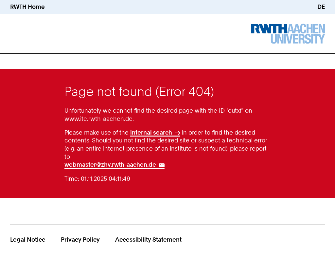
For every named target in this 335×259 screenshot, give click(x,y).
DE (321, 6)
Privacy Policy (80, 239)
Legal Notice (27, 239)
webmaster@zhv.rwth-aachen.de (110, 164)
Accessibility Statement (148, 239)
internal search (151, 132)
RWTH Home (27, 6)
